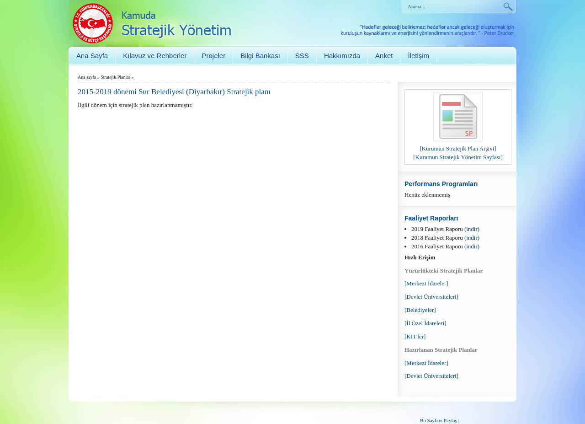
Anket (384, 55)
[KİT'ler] (414, 336)
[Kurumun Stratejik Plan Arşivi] (458, 148)
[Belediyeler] (420, 309)
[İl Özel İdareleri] (425, 323)
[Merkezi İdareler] (426, 283)
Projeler (213, 55)
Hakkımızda (342, 55)
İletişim (418, 55)
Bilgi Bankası (260, 55)
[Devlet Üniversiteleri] (431, 296)
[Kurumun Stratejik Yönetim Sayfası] (458, 157)
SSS (302, 55)
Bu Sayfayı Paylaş (438, 420)
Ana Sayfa (92, 55)
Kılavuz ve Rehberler (154, 55)
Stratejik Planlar (115, 77)
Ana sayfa (87, 77)
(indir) (471, 228)
